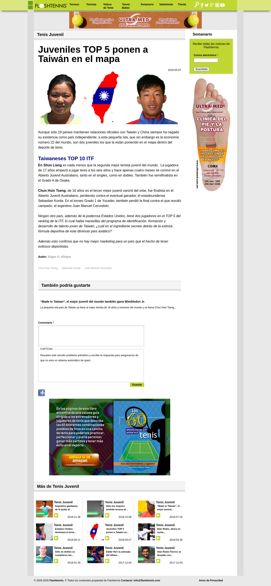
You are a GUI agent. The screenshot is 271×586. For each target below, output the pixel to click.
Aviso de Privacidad (211, 580)
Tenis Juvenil (63, 502)
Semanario (147, 4)
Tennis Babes (126, 6)
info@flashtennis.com (147, 580)
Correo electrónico (206, 55)
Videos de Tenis (108, 6)
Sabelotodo (166, 4)
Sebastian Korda (71, 268)
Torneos (74, 4)
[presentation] (72, 371)
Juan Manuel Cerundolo (98, 268)
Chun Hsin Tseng (48, 268)
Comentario (46, 322)
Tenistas (91, 4)
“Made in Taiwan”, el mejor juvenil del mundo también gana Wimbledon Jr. (92, 301)
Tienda (182, 4)
